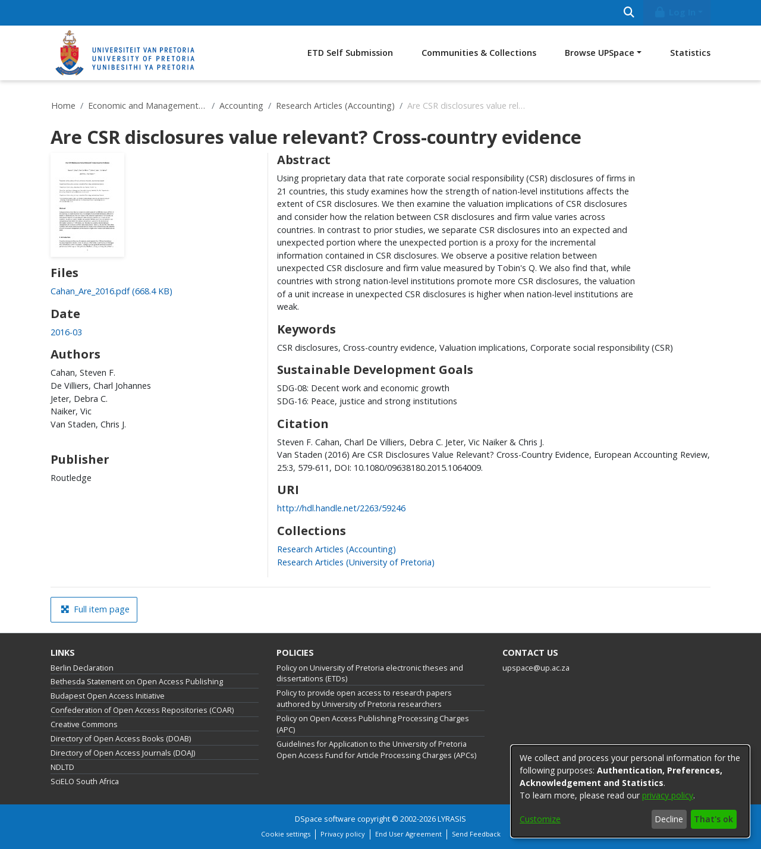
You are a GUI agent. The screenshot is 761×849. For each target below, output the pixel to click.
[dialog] (630, 791)
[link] (111, 291)
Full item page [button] (95, 609)
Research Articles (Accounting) (335, 105)
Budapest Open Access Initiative (108, 696)
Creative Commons (84, 724)
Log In (674, 12)
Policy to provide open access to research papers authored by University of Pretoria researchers (364, 698)
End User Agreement (408, 833)
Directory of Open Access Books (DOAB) (121, 739)
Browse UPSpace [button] (599, 52)
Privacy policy (342, 833)
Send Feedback (476, 833)
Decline (669, 819)
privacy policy (667, 795)
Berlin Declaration (82, 668)
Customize (540, 819)
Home (63, 105)
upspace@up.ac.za (536, 668)
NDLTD (62, 767)
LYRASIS (452, 819)
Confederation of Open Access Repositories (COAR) (142, 710)
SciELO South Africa (85, 781)
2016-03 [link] (66, 332)
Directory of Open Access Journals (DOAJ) (123, 753)
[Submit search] (628, 13)
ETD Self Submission (350, 52)
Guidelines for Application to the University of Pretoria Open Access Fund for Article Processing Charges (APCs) (376, 749)
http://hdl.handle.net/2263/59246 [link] (341, 508)
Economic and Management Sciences (147, 105)
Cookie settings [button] (285, 833)
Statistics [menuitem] (690, 52)
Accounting (241, 105)
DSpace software (325, 819)
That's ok (713, 819)
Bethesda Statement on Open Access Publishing (137, 682)
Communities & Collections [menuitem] (479, 52)
